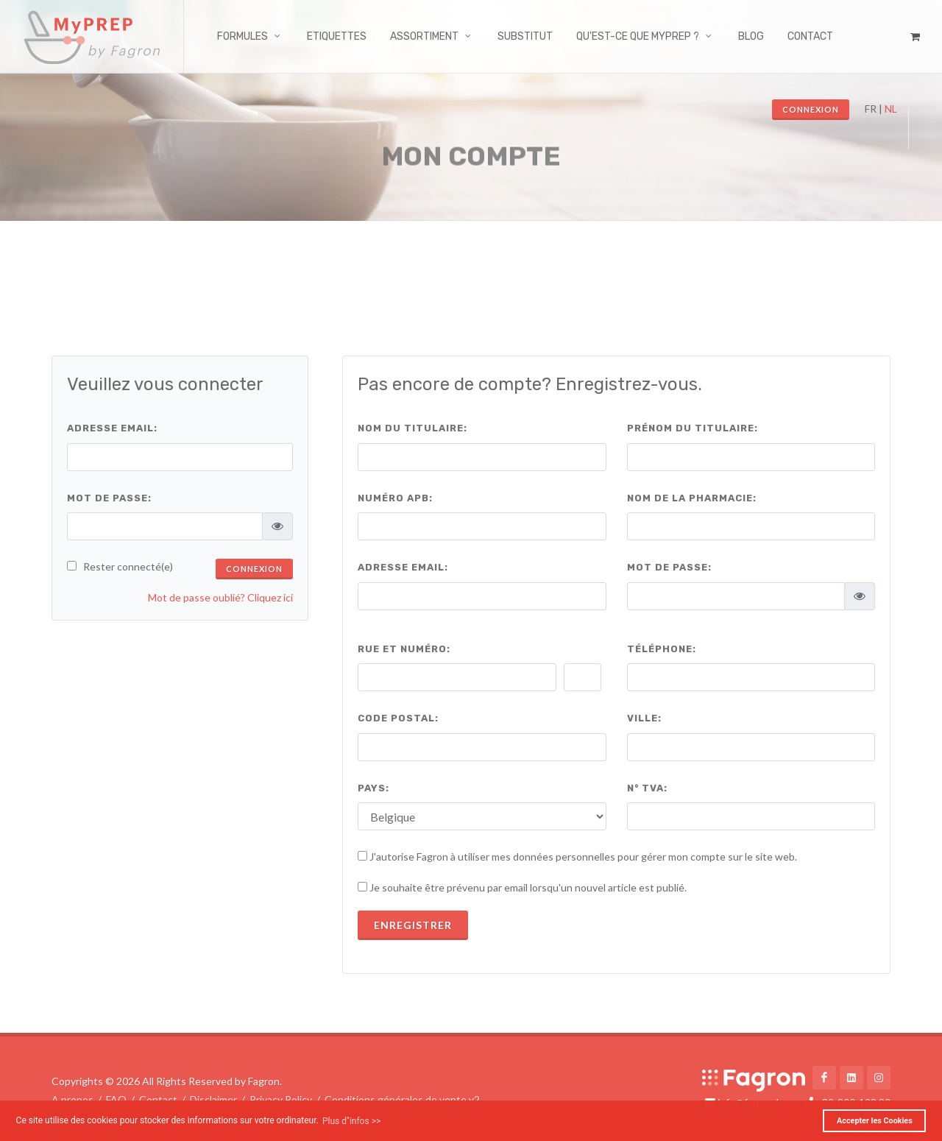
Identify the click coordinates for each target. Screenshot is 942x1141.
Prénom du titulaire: (692, 428)
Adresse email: (112, 428)
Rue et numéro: (404, 648)
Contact (158, 1099)
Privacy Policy (280, 1099)
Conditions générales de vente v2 (402, 1099)
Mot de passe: (109, 498)
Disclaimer (213, 1099)
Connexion (810, 109)
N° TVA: (647, 788)
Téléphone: (661, 648)
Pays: (373, 788)
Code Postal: (398, 718)
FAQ (116, 1099)
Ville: (644, 718)
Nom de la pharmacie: (692, 498)
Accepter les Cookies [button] (875, 1121)
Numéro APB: (395, 498)
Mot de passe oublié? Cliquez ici (220, 597)
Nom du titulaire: (412, 428)
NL (891, 108)
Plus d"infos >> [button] (351, 1121)
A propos (72, 1099)
